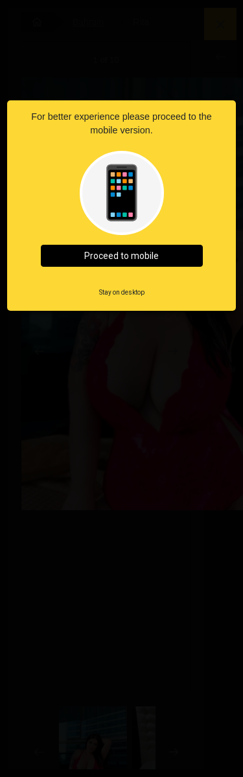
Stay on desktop (122, 292)
